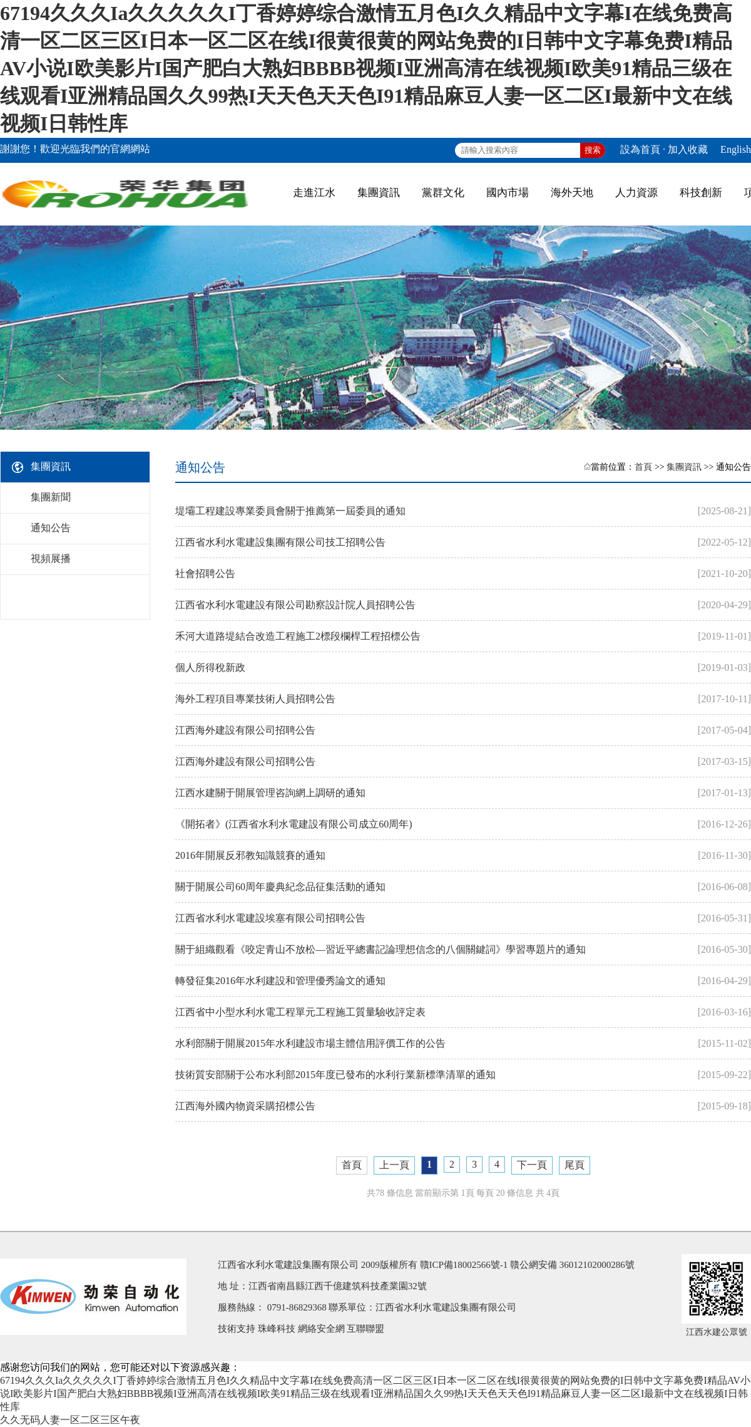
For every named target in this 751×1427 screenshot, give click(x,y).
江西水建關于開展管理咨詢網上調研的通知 (270, 792)
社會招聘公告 (205, 573)
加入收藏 (688, 149)
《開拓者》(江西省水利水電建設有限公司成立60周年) (293, 824)
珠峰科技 (276, 1329)
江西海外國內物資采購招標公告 (245, 1106)
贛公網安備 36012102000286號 (572, 1265)
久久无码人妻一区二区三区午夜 (70, 1419)
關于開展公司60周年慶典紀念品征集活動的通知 (280, 886)
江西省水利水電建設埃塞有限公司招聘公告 (270, 918)
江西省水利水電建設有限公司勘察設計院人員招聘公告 (295, 604)
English (735, 149)
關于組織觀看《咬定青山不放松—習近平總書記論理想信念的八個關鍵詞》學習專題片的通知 (380, 949)
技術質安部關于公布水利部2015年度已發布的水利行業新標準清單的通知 (335, 1074)
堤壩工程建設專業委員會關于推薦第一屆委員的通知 (290, 511)
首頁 (643, 467)
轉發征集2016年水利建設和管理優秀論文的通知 (280, 980)
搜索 (593, 150)
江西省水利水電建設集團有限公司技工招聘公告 (280, 542)
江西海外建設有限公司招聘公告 (245, 730)
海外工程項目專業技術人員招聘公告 (255, 698)
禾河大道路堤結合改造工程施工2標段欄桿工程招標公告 (298, 636)
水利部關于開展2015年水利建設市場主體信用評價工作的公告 (310, 1043)
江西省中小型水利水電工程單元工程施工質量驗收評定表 (300, 1012)
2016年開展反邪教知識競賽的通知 (250, 855)
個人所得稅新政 (210, 667)
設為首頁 (640, 149)
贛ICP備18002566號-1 (464, 1265)
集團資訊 (684, 467)
